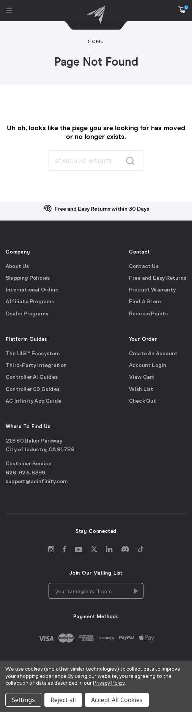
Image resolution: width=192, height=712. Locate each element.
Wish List (141, 389)
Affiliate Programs (30, 302)
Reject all (63, 700)
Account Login (148, 366)
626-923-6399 (25, 473)
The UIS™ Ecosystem (33, 354)
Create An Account (153, 354)
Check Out (142, 401)
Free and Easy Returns (157, 278)
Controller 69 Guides (33, 389)
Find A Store (145, 302)
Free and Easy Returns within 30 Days (102, 209)
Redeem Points (148, 314)
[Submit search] (130, 161)
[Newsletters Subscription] (135, 591)
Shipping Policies (28, 278)
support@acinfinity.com (37, 482)
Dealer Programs (27, 314)
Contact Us (144, 266)
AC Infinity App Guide (33, 401)
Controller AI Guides (32, 378)
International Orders (32, 290)
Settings (23, 700)
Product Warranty (152, 290)
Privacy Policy (108, 683)
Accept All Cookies (117, 700)
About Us (17, 266)
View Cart (142, 378)
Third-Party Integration (36, 366)
